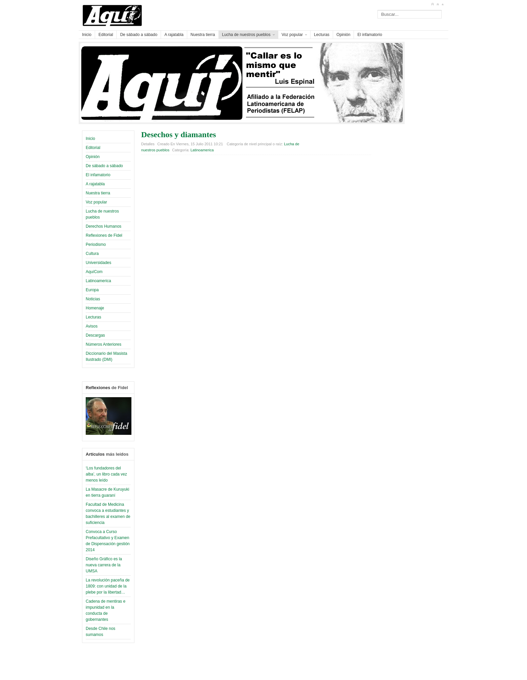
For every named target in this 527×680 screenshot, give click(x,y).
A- (442, 4)
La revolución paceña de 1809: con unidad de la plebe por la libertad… (108, 586)
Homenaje (95, 308)
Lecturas (93, 317)
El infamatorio (98, 175)
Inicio (90, 138)
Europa (92, 290)
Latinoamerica (98, 280)
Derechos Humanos (103, 226)
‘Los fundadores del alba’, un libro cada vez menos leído (106, 474)
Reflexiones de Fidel (104, 235)
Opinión (92, 156)
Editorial (93, 147)
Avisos (91, 326)
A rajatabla (95, 184)
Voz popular (96, 202)
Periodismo (96, 244)
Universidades (98, 262)
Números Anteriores (103, 344)
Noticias (93, 299)
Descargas (95, 335)
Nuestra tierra (98, 193)
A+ (432, 4)
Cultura (92, 253)
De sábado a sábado (104, 165)
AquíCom (94, 271)
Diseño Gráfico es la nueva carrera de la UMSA (104, 565)
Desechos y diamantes (178, 134)
